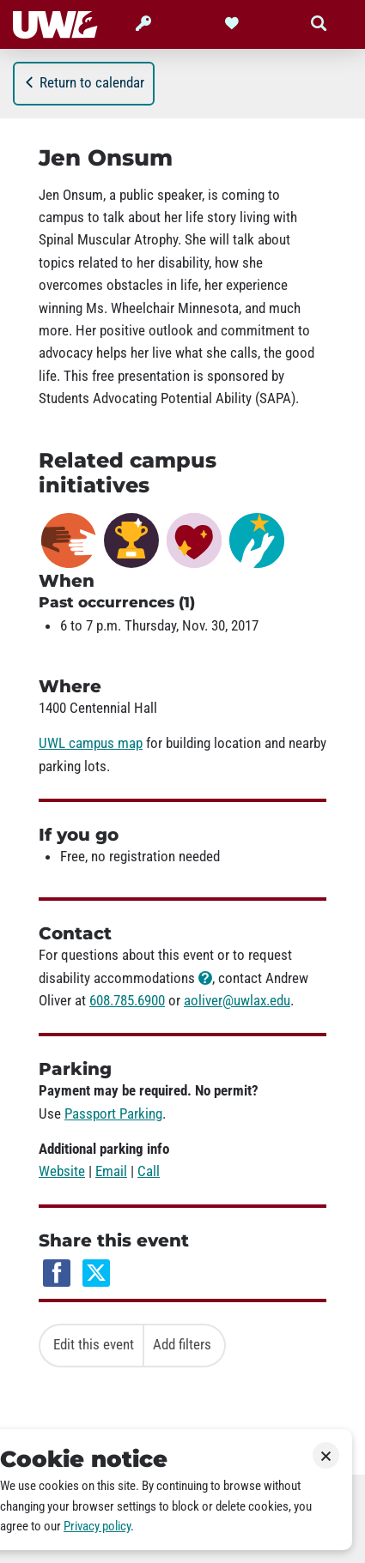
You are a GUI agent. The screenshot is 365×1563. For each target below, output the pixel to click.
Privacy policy (97, 1526)
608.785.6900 (127, 1000)
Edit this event (93, 1344)
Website (62, 1171)
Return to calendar (83, 82)
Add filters (182, 1344)
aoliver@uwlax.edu (237, 1000)
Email (111, 1171)
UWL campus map (91, 742)
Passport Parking (113, 1113)
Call (148, 1171)
